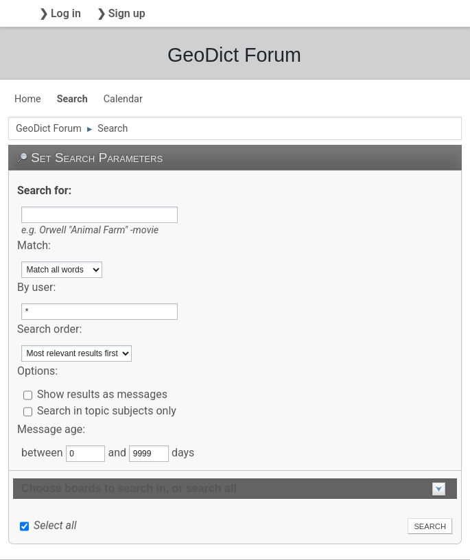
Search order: (49, 329)
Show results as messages (102, 394)
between (43, 452)
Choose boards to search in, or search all (129, 488)
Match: (34, 245)
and (118, 452)
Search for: (44, 190)
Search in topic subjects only (106, 410)
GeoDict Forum (234, 55)
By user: (36, 287)
